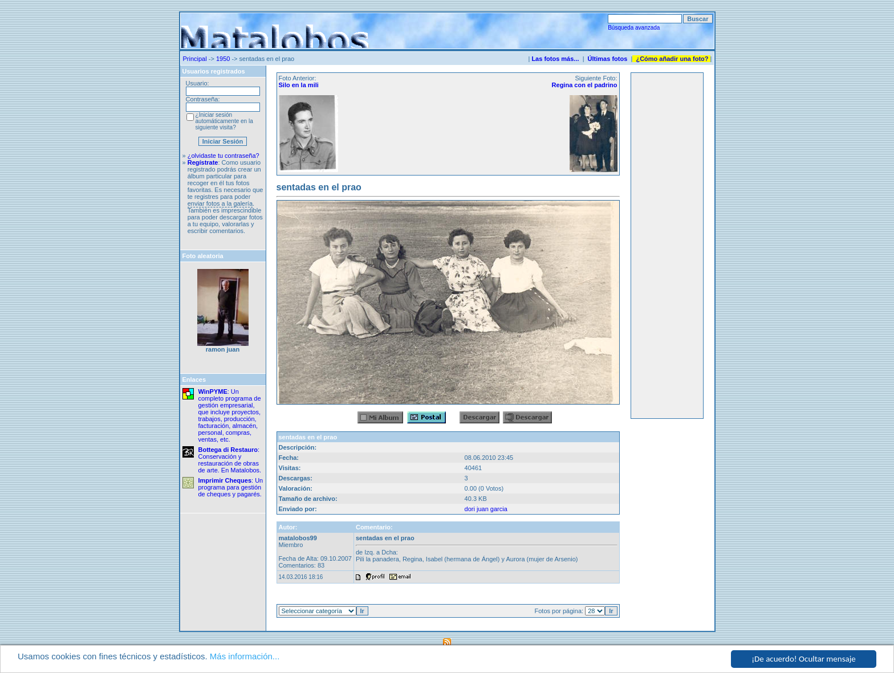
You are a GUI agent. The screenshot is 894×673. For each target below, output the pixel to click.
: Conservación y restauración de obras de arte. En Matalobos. (230, 460)
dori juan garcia (486, 508)
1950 (223, 58)
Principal (195, 58)
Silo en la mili (299, 84)
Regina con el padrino (584, 84)
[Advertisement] (667, 246)
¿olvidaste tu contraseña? (223, 155)
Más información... (245, 656)
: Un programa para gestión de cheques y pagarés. (230, 487)
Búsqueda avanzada (634, 28)
